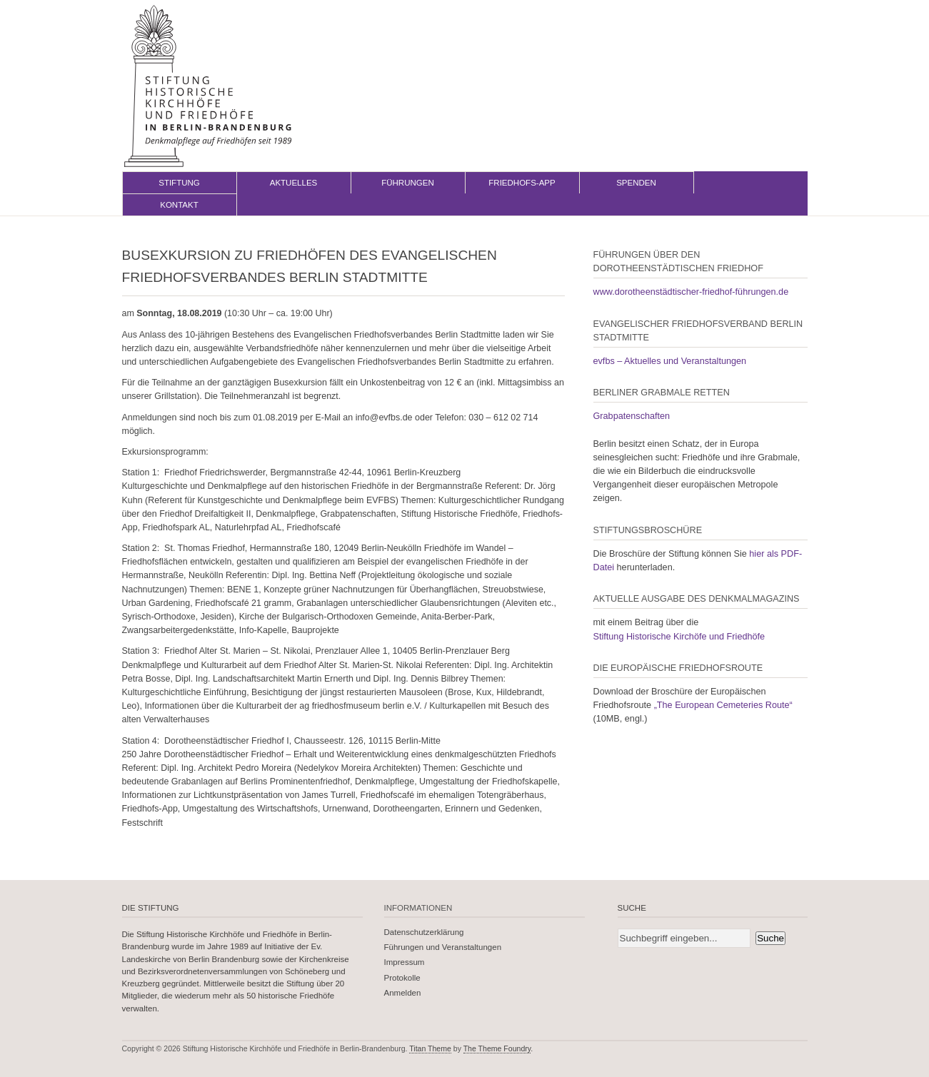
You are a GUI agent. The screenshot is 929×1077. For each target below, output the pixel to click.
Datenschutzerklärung (424, 932)
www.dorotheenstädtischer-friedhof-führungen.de (691, 292)
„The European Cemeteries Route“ (723, 705)
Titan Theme (430, 1048)
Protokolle (402, 978)
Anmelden (402, 992)
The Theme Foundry (497, 1048)
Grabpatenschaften (632, 416)
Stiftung (179, 182)
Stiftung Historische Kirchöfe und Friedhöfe (679, 637)
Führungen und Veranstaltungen (443, 947)
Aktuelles (294, 182)
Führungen (407, 182)
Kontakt (179, 205)
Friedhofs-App (521, 182)
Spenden (636, 182)
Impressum (404, 962)
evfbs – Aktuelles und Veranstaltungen (670, 361)
